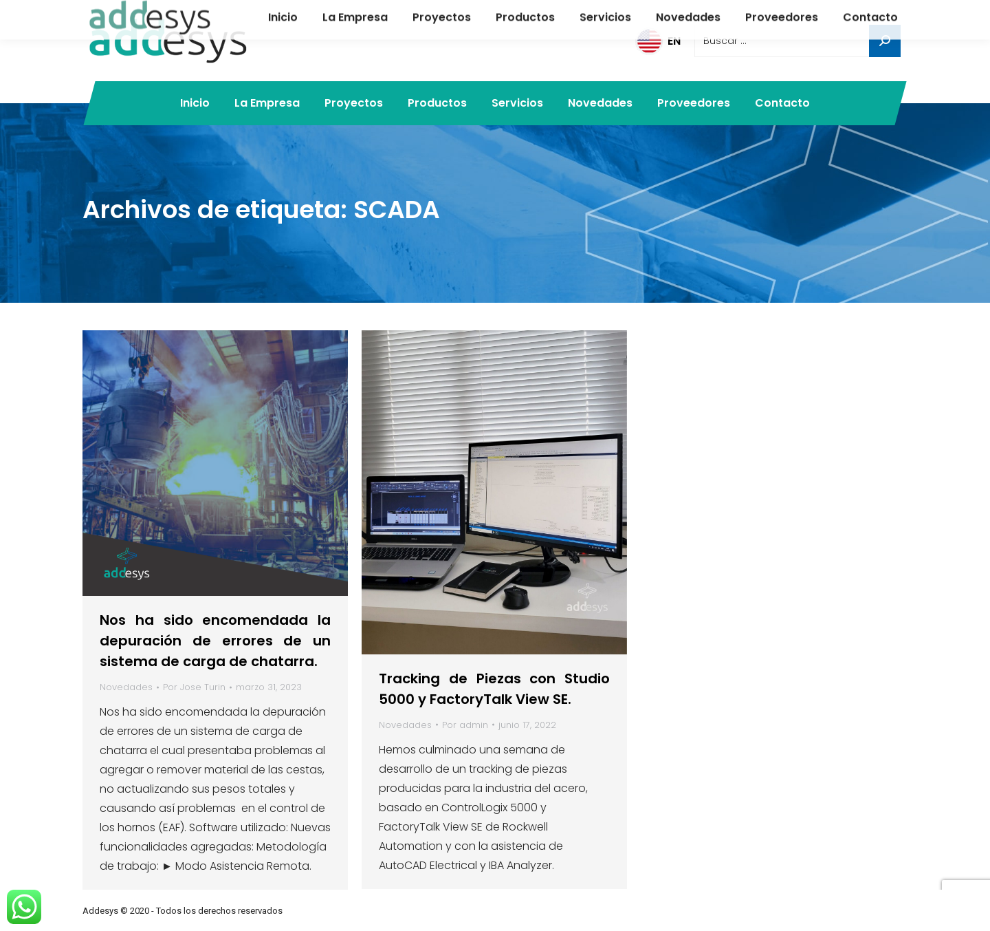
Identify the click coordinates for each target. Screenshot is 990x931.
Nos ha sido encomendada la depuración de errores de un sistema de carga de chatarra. (215, 640)
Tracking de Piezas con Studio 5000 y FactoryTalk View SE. (494, 689)
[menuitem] (195, 103)
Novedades (126, 687)
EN (658, 41)
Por (194, 687)
